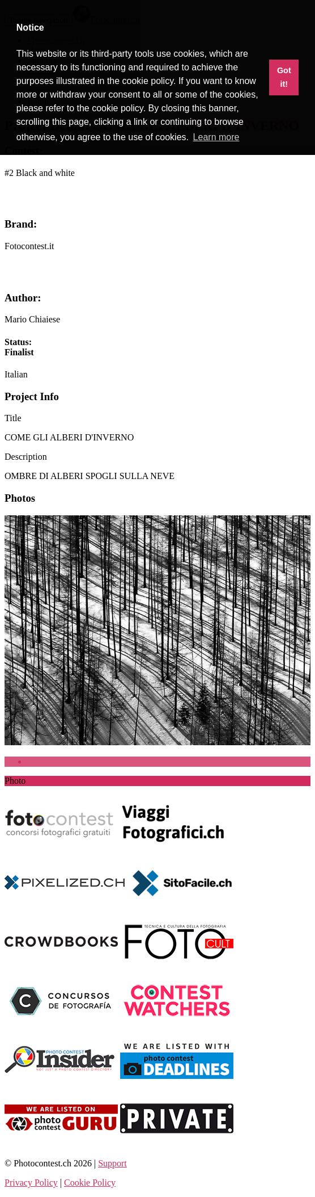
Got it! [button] (284, 77)
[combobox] (16, 374)
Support (112, 1163)
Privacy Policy (31, 1182)
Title (13, 418)
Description (26, 456)
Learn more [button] (216, 137)
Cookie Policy (90, 1182)
